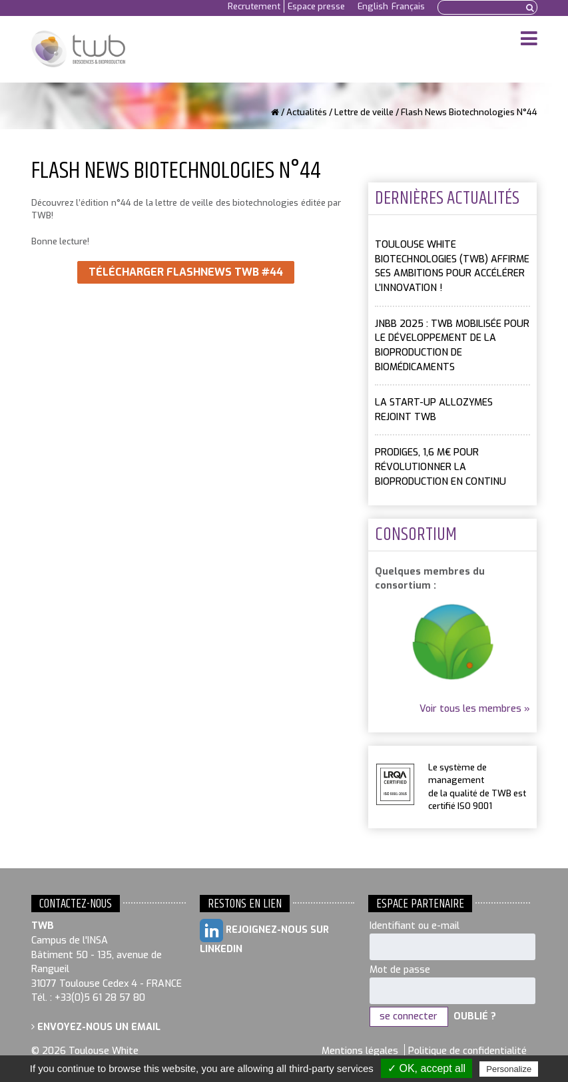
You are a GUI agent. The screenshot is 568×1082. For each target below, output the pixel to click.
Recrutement (254, 6)
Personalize (508, 1069)
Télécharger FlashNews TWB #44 (186, 272)
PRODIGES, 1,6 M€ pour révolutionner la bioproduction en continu (440, 466)
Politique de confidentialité (467, 1051)
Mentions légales (360, 1051)
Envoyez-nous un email (95, 1027)
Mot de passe (400, 969)
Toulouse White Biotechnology (78, 49)
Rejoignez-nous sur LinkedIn (264, 937)
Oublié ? (474, 1016)
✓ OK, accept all (426, 1068)
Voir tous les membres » (475, 708)
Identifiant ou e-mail (414, 926)
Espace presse (316, 6)
